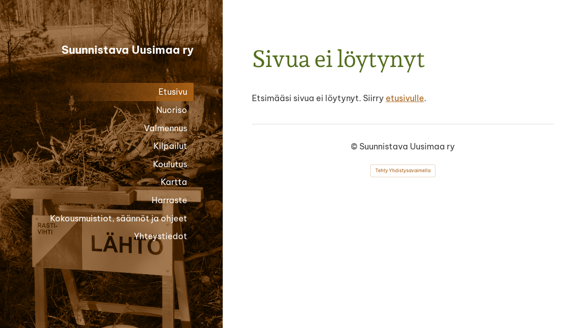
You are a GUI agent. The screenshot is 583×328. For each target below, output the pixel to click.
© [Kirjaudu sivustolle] (355, 146)
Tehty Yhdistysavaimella (402, 171)
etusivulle (405, 98)
